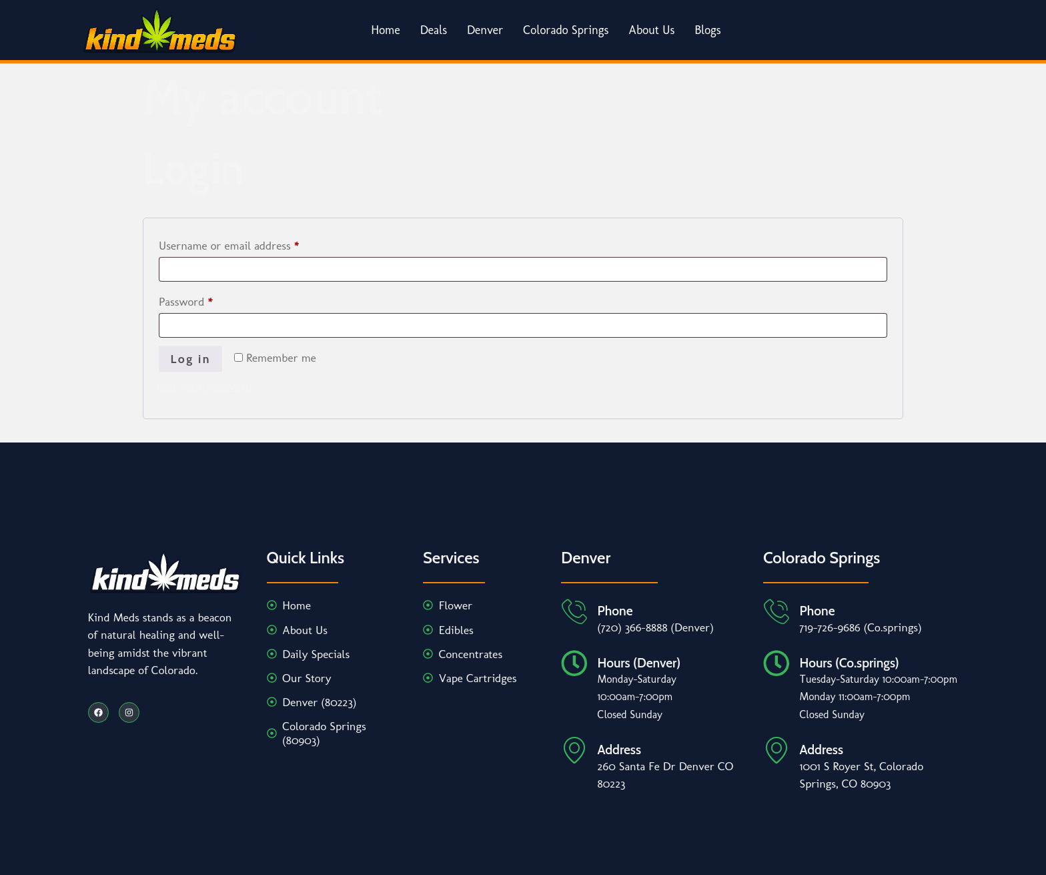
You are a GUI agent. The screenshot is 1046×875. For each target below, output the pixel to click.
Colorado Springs (565, 30)
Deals (433, 30)
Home (385, 30)
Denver (485, 30)
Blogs (708, 30)
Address (619, 750)
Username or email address (250, 243)
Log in (191, 359)
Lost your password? (207, 386)
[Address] (574, 750)
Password (207, 299)
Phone (615, 611)
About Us (651, 30)
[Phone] (574, 612)
